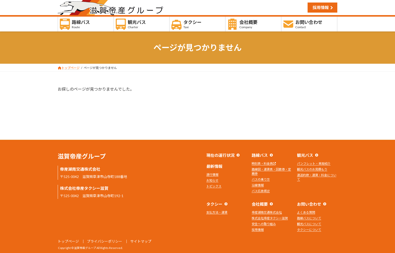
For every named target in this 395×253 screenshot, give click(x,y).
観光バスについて (309, 224)
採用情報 (321, 7)
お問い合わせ (309, 204)
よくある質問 (306, 212)
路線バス (260, 155)
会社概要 (260, 204)
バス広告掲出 (261, 191)
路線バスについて (309, 218)
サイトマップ (140, 241)
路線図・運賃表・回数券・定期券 (271, 171)
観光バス (305, 155)
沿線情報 (258, 185)
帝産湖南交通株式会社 (267, 212)
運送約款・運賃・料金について (316, 177)
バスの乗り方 (261, 179)
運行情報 (212, 174)
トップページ (68, 241)
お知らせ (212, 180)
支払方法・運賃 (216, 212)
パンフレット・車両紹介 (314, 163)
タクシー (214, 204)
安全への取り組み (264, 224)
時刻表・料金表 (264, 163)
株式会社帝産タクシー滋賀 (270, 218)
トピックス (213, 186)
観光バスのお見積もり (312, 169)
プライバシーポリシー (104, 241)
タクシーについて (309, 230)
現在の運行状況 (220, 155)
